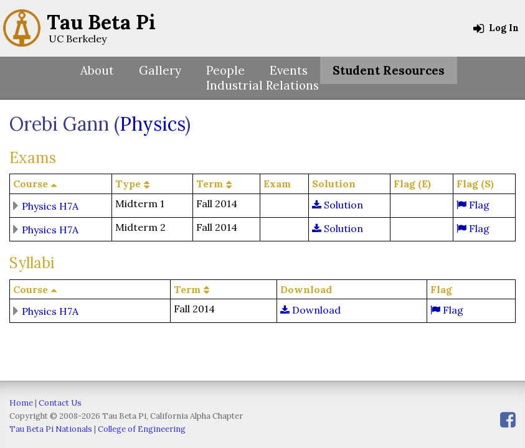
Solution (337, 204)
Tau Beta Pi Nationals (50, 429)
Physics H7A (50, 205)
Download (310, 310)
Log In (496, 28)
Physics (152, 124)
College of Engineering (142, 429)
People (225, 70)
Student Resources (389, 70)
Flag (473, 204)
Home (21, 403)
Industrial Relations (262, 85)
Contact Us (60, 403)
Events (289, 70)
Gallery (160, 70)
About (97, 70)
